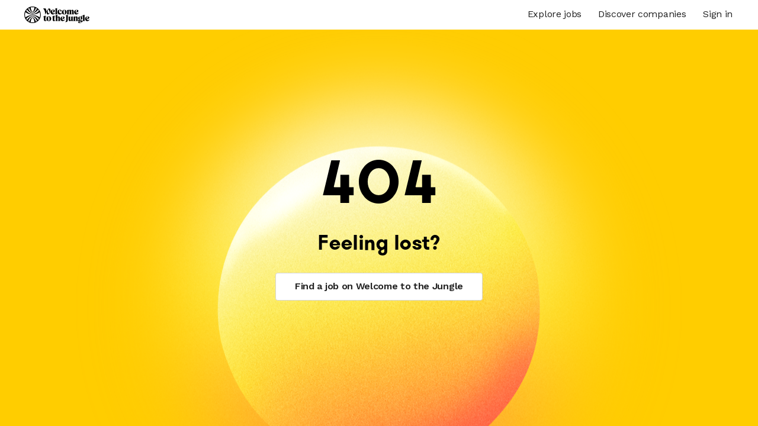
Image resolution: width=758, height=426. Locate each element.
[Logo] (56, 15)
